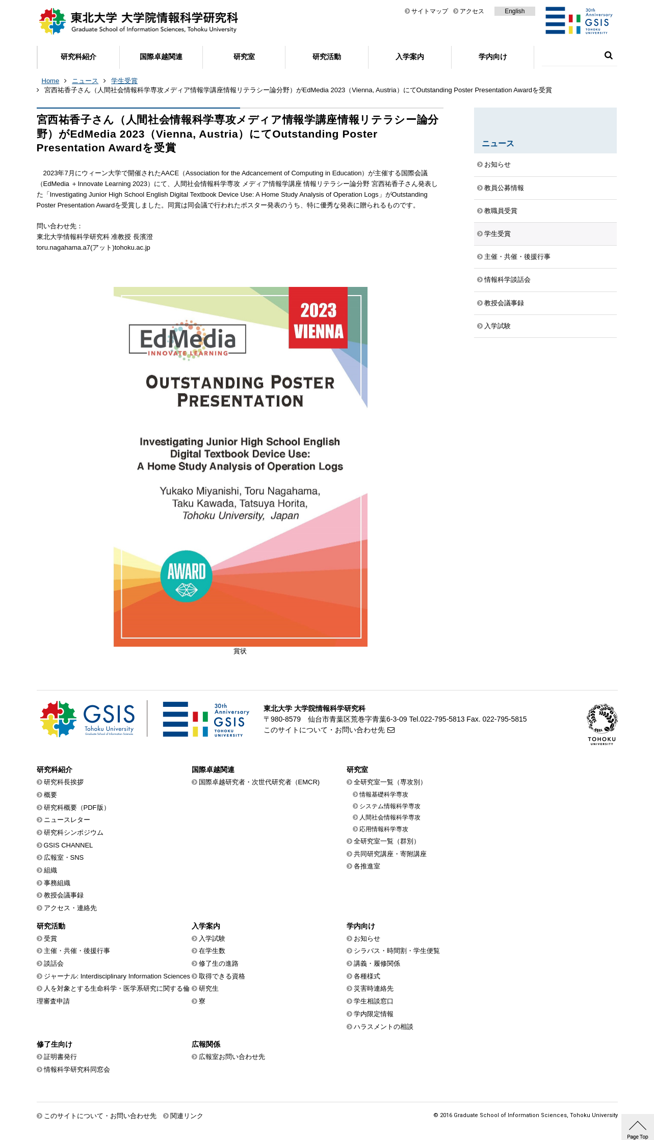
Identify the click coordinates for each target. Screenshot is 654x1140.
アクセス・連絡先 (70, 908)
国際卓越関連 (161, 56)
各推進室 (367, 866)
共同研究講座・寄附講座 (390, 854)
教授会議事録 (504, 303)
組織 (50, 870)
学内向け (493, 56)
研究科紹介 (78, 56)
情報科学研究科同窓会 (77, 1069)
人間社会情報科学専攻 (390, 817)
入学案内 (410, 56)
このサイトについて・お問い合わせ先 (324, 730)
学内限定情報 (374, 1014)
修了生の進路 (219, 963)
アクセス (472, 11)
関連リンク (186, 1116)
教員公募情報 (504, 188)
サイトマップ (429, 11)
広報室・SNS (64, 857)
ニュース (85, 81)
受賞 (50, 938)
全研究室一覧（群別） (387, 841)
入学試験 (497, 326)
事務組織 (57, 883)
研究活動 (326, 56)
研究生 (209, 988)
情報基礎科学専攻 (383, 794)
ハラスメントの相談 (383, 1026)
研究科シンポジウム (73, 832)
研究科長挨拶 (64, 782)
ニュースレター (67, 820)
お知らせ (497, 164)
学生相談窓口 (374, 1001)
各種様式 (367, 976)
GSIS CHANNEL (68, 845)
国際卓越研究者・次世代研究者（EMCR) (259, 782)
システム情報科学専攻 (390, 806)
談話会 (54, 963)
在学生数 (212, 951)
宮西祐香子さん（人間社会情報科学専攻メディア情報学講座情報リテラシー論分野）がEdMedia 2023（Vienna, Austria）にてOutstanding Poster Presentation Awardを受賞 (298, 90)
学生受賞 (124, 81)
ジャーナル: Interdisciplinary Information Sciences (117, 976)
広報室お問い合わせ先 (232, 1057)
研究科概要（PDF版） (77, 807)
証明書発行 (60, 1057)
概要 (50, 795)
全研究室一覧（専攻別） (390, 782)
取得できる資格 (222, 976)
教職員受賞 (500, 211)
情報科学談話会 (507, 279)
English (515, 11)
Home (51, 81)
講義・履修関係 (377, 963)
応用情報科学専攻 (383, 829)
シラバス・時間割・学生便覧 (397, 951)
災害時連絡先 (374, 988)
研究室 (244, 56)
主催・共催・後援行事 (517, 256)
